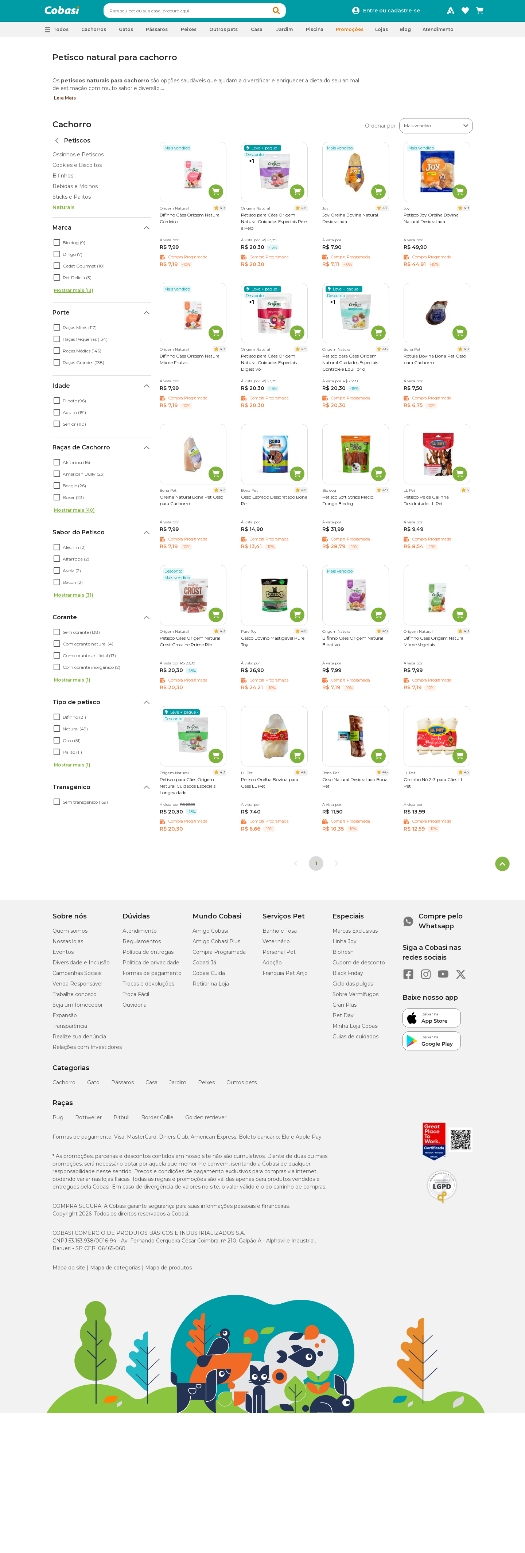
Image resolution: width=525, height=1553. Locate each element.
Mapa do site (68, 1271)
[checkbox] (57, 245)
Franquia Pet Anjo (285, 976)
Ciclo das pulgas (352, 987)
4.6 (303, 775)
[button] (290, 12)
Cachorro (72, 128)
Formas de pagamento (152, 976)
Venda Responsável (77, 987)
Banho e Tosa (279, 934)
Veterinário (276, 944)
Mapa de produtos (168, 1271)
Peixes (206, 1085)
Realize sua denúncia (79, 1040)
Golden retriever (205, 1120)
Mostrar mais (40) (74, 513)
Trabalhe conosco (74, 997)
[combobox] (208, 12)
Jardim (177, 1085)
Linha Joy (344, 944)
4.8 (222, 211)
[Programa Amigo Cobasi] (450, 12)
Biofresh (343, 955)
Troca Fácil (135, 997)
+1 (251, 164)
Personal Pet (279, 955)
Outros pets (241, 1085)
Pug (57, 1120)
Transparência (69, 1029)
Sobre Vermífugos (355, 997)
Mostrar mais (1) (72, 683)
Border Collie (157, 1120)
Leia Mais (65, 101)
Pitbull (121, 1120)
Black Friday (347, 976)
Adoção (272, 966)
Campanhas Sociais (76, 976)
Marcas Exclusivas (355, 934)
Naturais (63, 210)
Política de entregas (148, 955)
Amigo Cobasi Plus (216, 944)
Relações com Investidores (87, 1050)
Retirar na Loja (210, 987)
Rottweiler (88, 1120)
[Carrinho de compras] (479, 12)
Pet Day (343, 1018)
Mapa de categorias (115, 1271)
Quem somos (70, 934)
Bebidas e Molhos (75, 189)
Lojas (381, 32)
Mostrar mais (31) (73, 598)
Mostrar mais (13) (73, 293)
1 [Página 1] (316, 866)
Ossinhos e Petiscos (78, 158)
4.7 (385, 211)
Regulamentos (141, 944)
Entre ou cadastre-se (391, 12)
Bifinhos (62, 179)
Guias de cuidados (355, 1040)
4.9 (466, 211)
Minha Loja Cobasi (355, 1029)
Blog (405, 32)
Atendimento (438, 32)
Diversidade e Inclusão (81, 966)
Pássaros (122, 1085)
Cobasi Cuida (208, 976)
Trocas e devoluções (148, 987)
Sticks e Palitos (71, 200)
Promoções (349, 32)
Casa (151, 1085)
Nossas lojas (67, 944)
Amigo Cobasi (210, 934)
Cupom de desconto (358, 966)
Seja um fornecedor (77, 1008)
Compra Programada (219, 955)
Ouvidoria (134, 1008)
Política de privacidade (150, 966)
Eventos (63, 955)
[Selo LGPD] (441, 1206)
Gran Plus (344, 1008)
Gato (93, 1085)
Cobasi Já (204, 966)
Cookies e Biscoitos (77, 168)
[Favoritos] (465, 12)
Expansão (64, 1018)
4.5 (466, 775)
